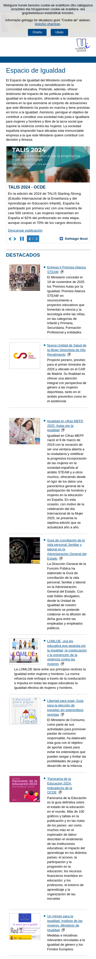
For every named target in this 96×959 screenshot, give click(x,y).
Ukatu (59, 32)
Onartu (37, 32)
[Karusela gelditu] (22, 238)
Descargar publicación (25, 230)
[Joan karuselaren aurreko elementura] (10, 238)
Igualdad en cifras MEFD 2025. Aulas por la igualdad (65, 425)
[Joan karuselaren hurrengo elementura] (15, 238)
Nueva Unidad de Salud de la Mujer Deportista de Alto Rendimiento (66, 349)
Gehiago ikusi (74, 239)
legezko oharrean (47, 24)
